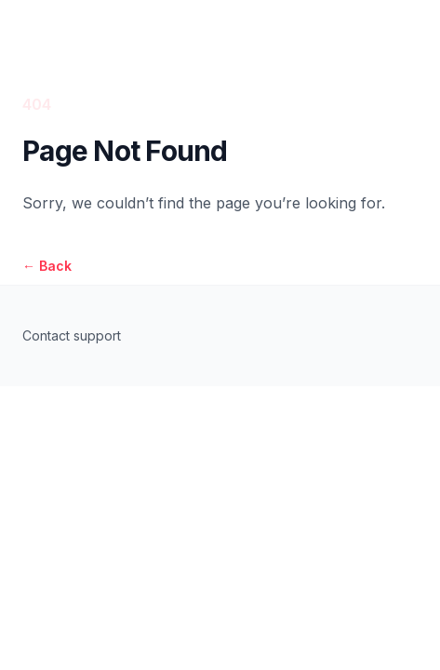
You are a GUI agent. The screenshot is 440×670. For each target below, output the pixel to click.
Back (47, 266)
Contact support (71, 335)
